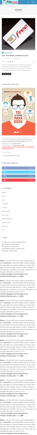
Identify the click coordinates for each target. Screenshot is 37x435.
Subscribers (30, 180)
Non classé (5, 215)
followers (31, 168)
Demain (4, 192)
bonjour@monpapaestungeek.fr (12, 155)
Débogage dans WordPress (8, 269)
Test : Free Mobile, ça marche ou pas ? (15, 55)
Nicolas (7, 58)
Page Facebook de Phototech (10, 244)
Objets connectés (7, 218)
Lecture (4, 207)
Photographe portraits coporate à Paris (13, 248)
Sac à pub (4, 226)
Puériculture (6, 222)
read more (6, 73)
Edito (3, 200)
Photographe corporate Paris (10, 246)
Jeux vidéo (5, 203)
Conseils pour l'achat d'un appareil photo (14, 242)
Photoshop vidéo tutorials (9, 251)
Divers (4, 196)
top (3, 230)
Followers (30, 176)
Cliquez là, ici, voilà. (18, 145)
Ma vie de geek (6, 211)
